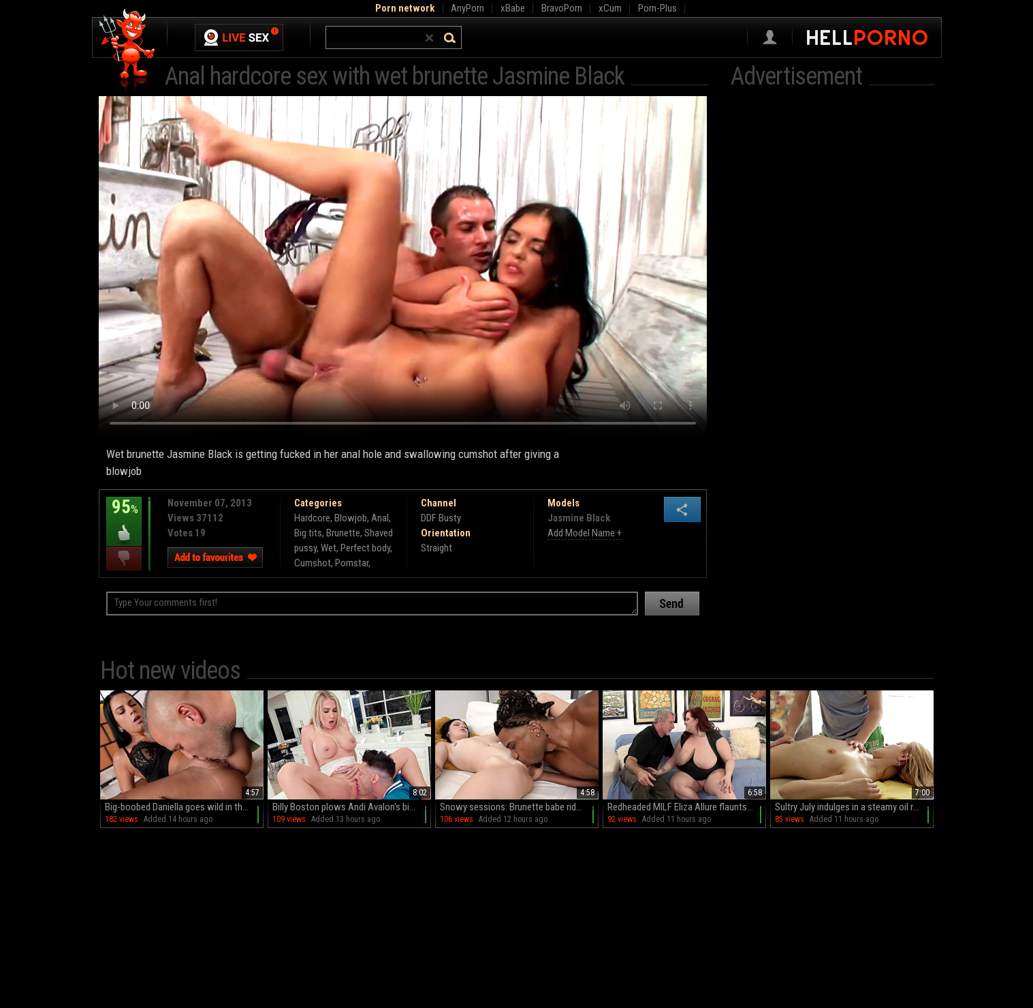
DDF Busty (441, 518)
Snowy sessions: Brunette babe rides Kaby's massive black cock (519, 807)
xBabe (512, 8)
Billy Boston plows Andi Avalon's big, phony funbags (351, 807)
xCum (610, 8)
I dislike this (124, 558)
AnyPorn (467, 8)
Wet (328, 548)
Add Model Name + (584, 533)
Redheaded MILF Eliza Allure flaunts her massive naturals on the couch (686, 807)
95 (124, 516)
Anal (380, 518)
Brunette (343, 533)
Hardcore (312, 518)
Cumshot (312, 563)
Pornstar (351, 563)
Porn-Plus (657, 8)
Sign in (770, 37)
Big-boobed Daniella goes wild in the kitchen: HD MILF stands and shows (184, 807)
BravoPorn (561, 8)
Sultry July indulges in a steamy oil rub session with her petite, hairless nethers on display (854, 807)
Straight (436, 548)
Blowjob (350, 518)
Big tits (308, 533)
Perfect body (365, 548)
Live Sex (239, 37)
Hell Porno (128, 51)
